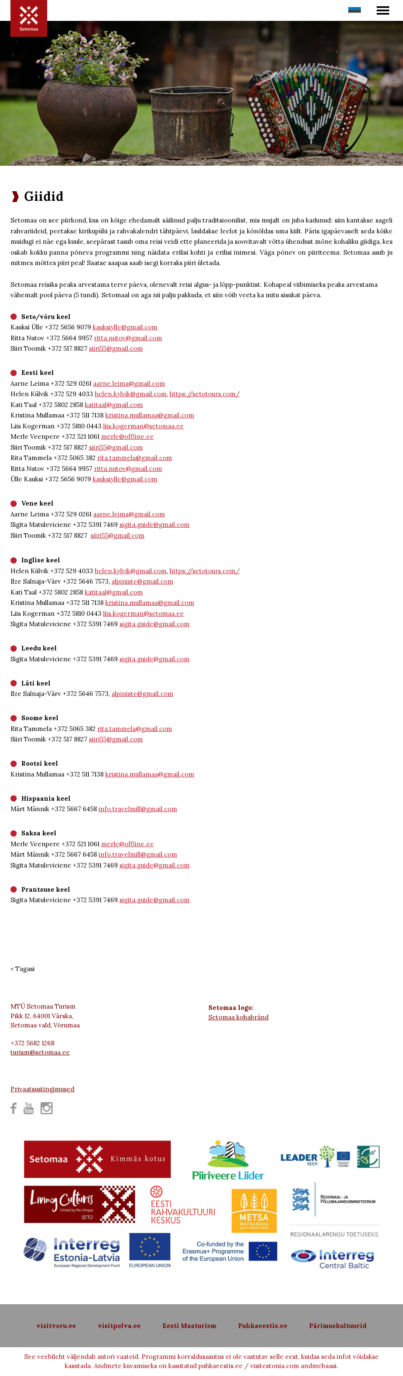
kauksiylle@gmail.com (125, 327)
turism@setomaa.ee (40, 1052)
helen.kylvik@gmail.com (131, 394)
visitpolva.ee (119, 1326)
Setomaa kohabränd (238, 1017)
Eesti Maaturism (189, 1326)
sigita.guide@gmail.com (154, 525)
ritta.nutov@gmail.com (128, 338)
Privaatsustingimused (42, 1089)
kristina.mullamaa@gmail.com (149, 415)
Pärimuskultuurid (338, 1326)
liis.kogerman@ (126, 426)
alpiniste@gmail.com (142, 581)
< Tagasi (22, 969)
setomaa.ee (166, 426)
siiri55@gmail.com (116, 348)
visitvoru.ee (56, 1326)
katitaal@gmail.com (114, 405)
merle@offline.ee (127, 436)
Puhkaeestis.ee (262, 1326)
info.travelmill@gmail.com (138, 809)
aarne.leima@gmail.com (129, 383)
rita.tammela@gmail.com (134, 458)
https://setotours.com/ (205, 394)
